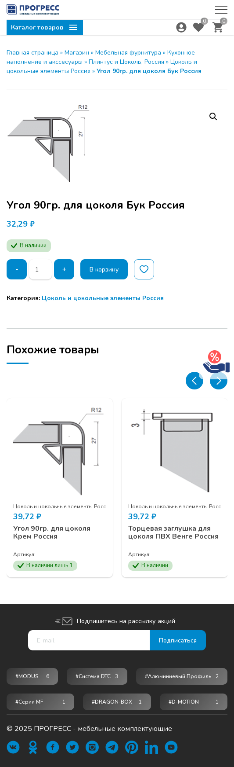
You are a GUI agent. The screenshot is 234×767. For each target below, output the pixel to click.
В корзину (104, 269)
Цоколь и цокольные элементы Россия (103, 298)
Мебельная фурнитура (128, 52)
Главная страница (32, 52)
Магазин (77, 52)
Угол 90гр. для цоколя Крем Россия (51, 532)
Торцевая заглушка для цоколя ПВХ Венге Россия (173, 532)
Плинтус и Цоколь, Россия (126, 62)
